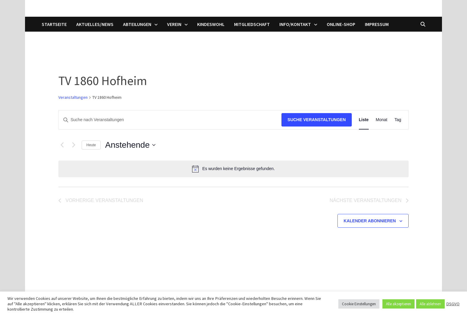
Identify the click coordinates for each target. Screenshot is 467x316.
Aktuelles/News (94, 24)
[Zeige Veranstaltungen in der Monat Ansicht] (381, 119)
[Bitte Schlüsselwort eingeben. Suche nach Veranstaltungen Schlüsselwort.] (170, 119)
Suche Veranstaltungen (316, 119)
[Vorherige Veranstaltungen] (62, 145)
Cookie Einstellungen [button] (359, 303)
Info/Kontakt (295, 24)
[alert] (233, 169)
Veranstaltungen (73, 97)
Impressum (377, 24)
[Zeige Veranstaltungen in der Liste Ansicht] (364, 119)
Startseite (54, 24)
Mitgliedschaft (252, 24)
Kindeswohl (211, 24)
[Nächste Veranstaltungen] (73, 145)
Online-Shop (341, 24)
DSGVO (453, 303)
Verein (174, 24)
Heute (91, 145)
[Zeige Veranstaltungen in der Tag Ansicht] (397, 119)
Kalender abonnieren (370, 220)
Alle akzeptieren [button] (398, 303)
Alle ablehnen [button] (430, 303)
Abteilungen (137, 24)
